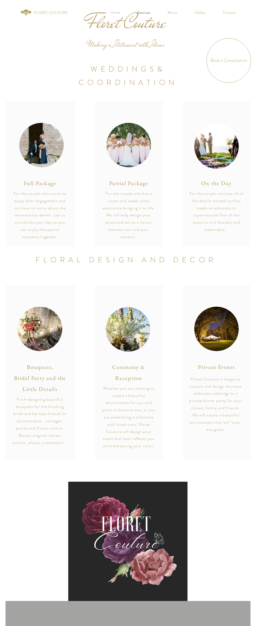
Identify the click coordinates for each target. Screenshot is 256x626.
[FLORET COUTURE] (50, 13)
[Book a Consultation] (228, 60)
